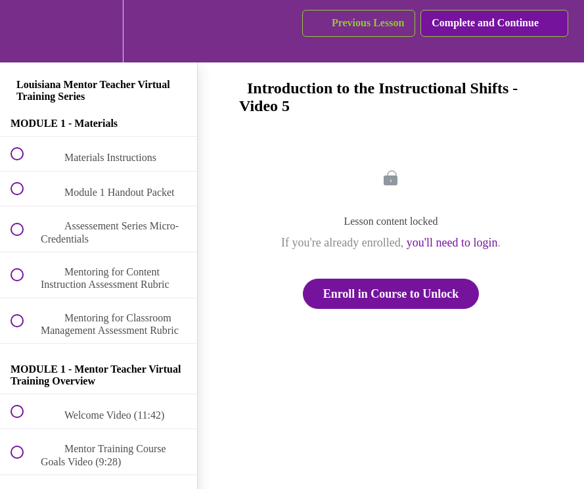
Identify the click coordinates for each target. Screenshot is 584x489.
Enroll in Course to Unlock (391, 293)
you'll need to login (452, 242)
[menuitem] (98, 31)
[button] (24, 31)
